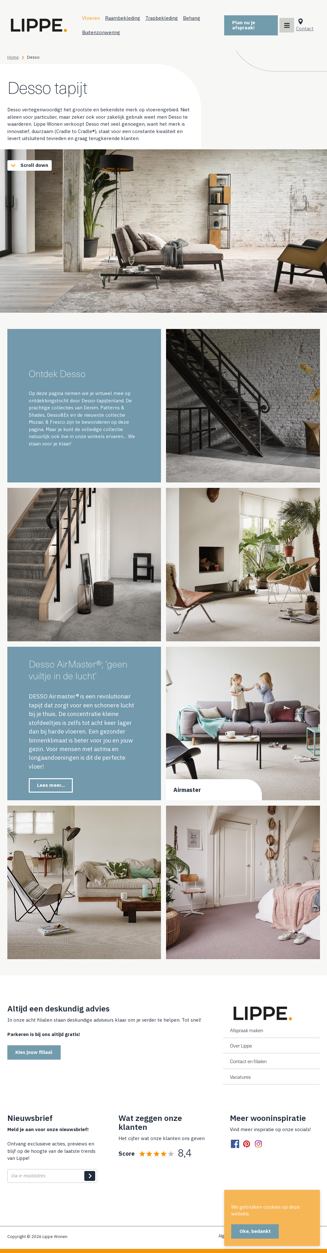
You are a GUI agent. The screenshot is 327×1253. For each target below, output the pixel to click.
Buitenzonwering (103, 32)
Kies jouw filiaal (33, 1052)
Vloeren (93, 18)
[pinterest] (246, 1144)
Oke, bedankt (255, 1231)
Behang (193, 18)
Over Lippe (241, 1045)
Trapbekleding (164, 18)
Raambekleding (124, 18)
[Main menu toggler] (287, 25)
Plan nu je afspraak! (244, 25)
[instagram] (258, 1144)
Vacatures (240, 1077)
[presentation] (55, 1202)
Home (13, 57)
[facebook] (235, 1144)
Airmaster (187, 789)
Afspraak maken (246, 1030)
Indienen (89, 1176)
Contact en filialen (248, 1061)
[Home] (39, 25)
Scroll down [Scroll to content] (28, 165)
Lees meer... (51, 785)
